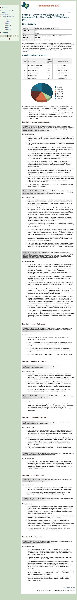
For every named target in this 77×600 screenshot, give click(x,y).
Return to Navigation (69, 587)
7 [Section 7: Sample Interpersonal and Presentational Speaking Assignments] (11, 36)
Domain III (8, 23)
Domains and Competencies (8, 16)
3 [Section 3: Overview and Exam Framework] (4, 36)
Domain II (8, 21)
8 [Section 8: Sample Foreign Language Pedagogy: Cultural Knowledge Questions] (13, 36)
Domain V (8, 27)
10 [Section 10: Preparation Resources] (17, 36)
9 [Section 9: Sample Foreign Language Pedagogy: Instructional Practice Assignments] (15, 36)
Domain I (8, 19)
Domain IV (8, 25)
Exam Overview (5, 14)
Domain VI (8, 29)
